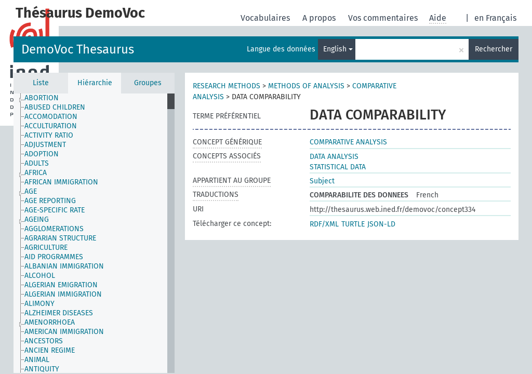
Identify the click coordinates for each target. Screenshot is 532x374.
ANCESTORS (43, 341)
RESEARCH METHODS (226, 86)
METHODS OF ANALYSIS (306, 86)
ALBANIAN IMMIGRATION (64, 266)
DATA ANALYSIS (334, 156)
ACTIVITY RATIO (48, 135)
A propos (320, 18)
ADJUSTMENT (45, 144)
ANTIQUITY (41, 369)
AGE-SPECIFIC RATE (54, 210)
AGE (30, 191)
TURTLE (353, 224)
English (338, 49)
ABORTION (41, 98)
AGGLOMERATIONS (54, 228)
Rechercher (493, 49)
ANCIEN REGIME (49, 350)
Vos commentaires (384, 18)
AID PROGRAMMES (53, 256)
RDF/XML (324, 224)
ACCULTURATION (50, 126)
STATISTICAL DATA (338, 167)
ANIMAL (36, 359)
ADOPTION (41, 154)
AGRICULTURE (46, 247)
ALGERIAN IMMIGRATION (63, 294)
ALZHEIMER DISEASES (58, 313)
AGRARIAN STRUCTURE (60, 238)
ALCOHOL (39, 275)
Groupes (148, 82)
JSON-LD (381, 224)
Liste (41, 82)
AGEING (36, 219)
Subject (322, 181)
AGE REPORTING (50, 200)
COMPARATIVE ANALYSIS (348, 142)
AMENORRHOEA (49, 322)
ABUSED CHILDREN (54, 107)
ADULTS (36, 163)
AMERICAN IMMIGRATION (64, 331)
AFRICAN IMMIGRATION (61, 182)
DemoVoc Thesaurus (77, 49)
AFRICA (35, 172)
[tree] (94, 233)
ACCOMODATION (50, 116)
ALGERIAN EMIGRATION (61, 284)
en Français (495, 18)
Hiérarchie (94, 82)
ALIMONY (39, 303)
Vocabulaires (266, 18)
